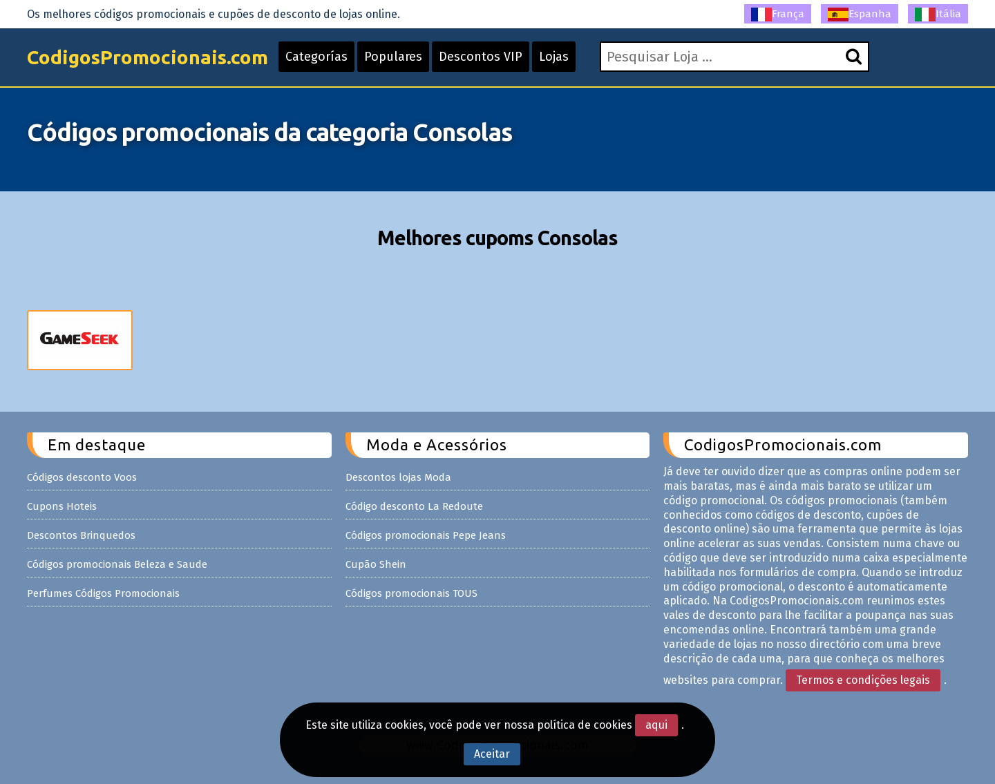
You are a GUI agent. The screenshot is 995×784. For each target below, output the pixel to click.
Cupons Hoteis (62, 506)
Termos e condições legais (863, 680)
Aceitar (492, 754)
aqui (656, 725)
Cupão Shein (375, 564)
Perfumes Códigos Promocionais (103, 593)
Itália (938, 14)
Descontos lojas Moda (398, 477)
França (777, 14)
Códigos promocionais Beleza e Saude (117, 564)
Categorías (316, 56)
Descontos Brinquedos (81, 535)
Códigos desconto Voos (82, 477)
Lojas (554, 56)
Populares (393, 56)
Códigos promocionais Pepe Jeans (425, 535)
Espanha (859, 14)
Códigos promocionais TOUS (411, 593)
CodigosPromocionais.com (147, 57)
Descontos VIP (480, 56)
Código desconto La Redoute (414, 506)
